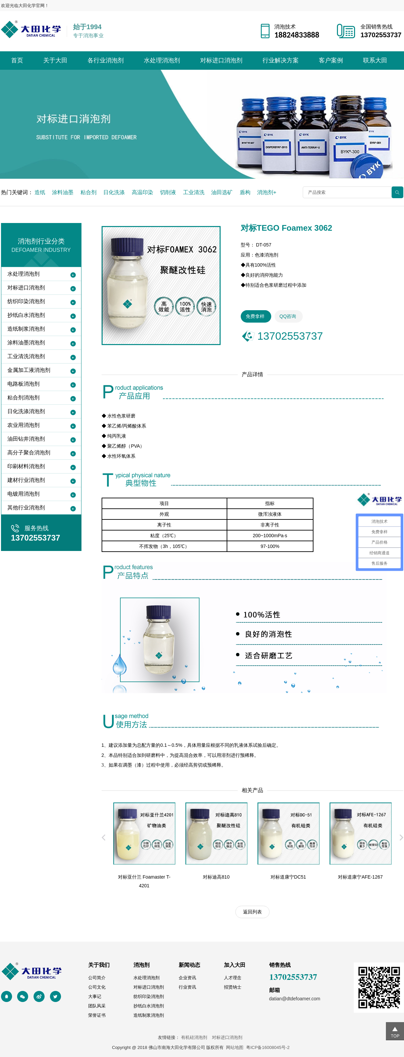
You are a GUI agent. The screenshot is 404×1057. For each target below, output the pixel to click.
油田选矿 (222, 192)
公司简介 (97, 977)
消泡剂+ (266, 192)
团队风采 (97, 1005)
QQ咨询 (288, 316)
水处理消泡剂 (162, 60)
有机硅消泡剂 (196, 1037)
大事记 (94, 996)
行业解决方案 (281, 60)
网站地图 (234, 1047)
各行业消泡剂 (106, 60)
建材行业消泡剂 (26, 480)
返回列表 (252, 911)
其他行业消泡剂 (26, 507)
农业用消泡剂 (23, 425)
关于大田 (55, 60)
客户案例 (331, 60)
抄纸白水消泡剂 (26, 315)
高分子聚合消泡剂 (28, 452)
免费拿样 (255, 316)
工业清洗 (194, 192)
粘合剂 (88, 192)
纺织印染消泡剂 (26, 301)
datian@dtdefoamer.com (295, 998)
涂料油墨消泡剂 (26, 342)
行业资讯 (187, 987)
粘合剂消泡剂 (23, 397)
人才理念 (232, 977)
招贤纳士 (232, 987)
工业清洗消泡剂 (26, 356)
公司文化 (97, 987)
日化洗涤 (114, 192)
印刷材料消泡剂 (26, 466)
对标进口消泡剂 (221, 60)
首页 (17, 60)
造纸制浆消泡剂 (26, 329)
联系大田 (375, 60)
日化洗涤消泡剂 (26, 411)
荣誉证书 (97, 1015)
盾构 (245, 192)
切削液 (168, 192)
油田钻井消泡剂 (26, 439)
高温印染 (142, 192)
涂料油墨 (62, 192)
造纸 (40, 192)
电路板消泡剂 (23, 384)
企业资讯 (187, 977)
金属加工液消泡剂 (28, 370)
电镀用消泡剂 (23, 494)
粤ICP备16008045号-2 (268, 1047)
